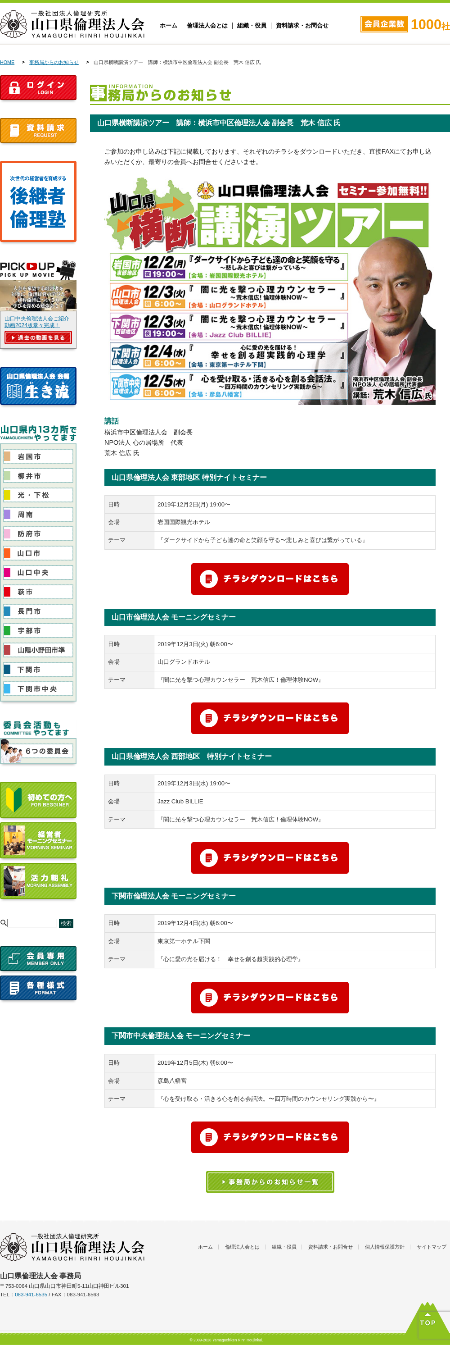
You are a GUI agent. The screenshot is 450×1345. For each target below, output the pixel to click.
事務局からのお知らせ (54, 62)
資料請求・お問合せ (302, 26)
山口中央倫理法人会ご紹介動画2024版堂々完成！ (36, 321)
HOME (7, 62)
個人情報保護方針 (385, 1246)
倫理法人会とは (207, 26)
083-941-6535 (31, 1294)
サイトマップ (431, 1246)
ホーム (168, 26)
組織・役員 (251, 26)
